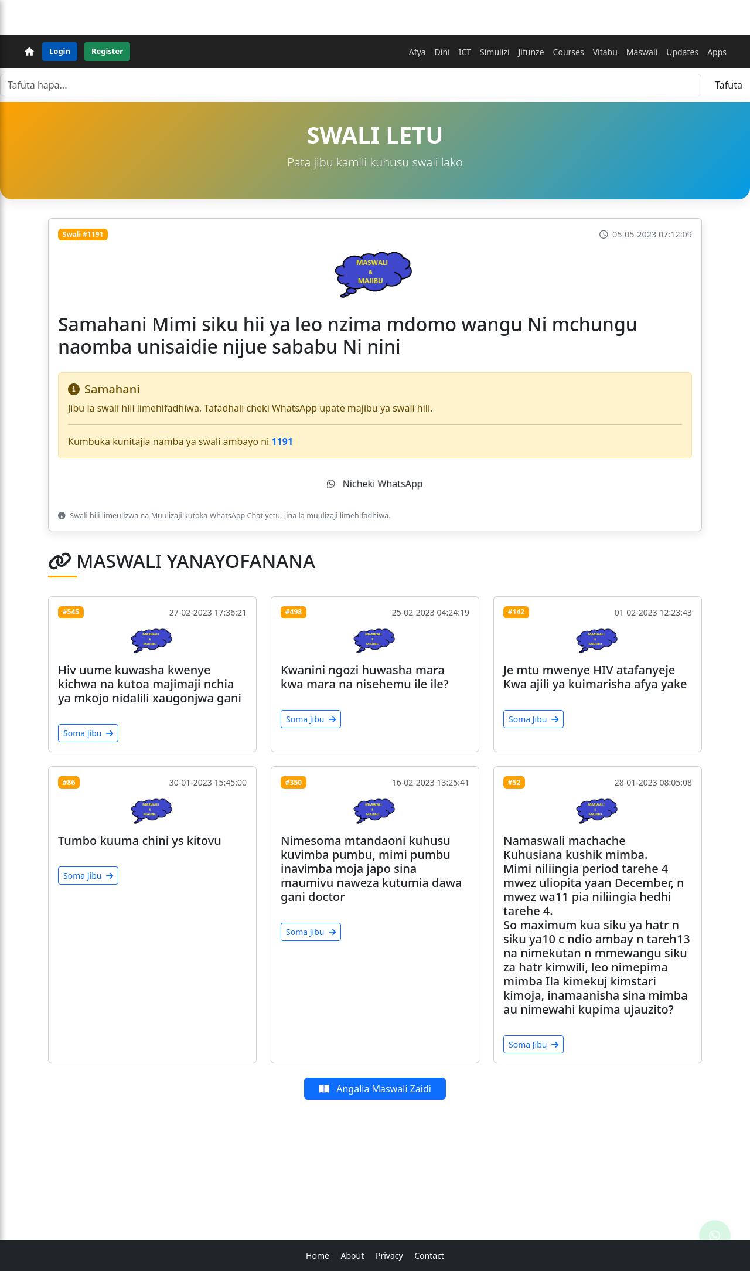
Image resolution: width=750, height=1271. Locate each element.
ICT (465, 51)
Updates (682, 51)
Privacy (389, 1255)
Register (107, 51)
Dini (442, 51)
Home (317, 1255)
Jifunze (531, 51)
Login (59, 51)
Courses (568, 51)
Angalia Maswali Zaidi (375, 1088)
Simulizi (494, 51)
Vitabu (605, 51)
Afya (417, 51)
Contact (429, 1255)
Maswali (641, 51)
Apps (717, 51)
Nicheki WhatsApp (375, 483)
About (352, 1255)
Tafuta (728, 85)
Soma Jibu (88, 733)
